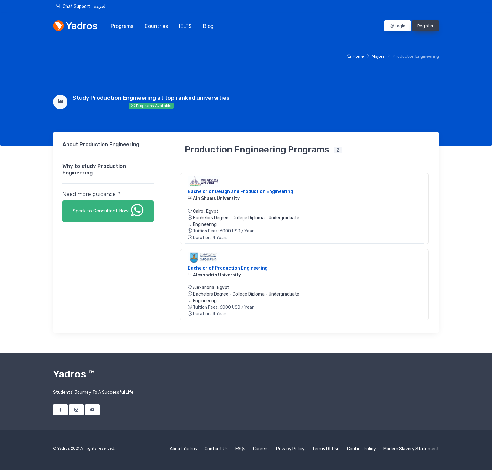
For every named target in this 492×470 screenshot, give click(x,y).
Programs (122, 26)
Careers (261, 448)
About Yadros (183, 448)
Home (355, 56)
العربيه (101, 6)
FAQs (240, 448)
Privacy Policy (290, 448)
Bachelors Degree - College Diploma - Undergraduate (246, 218)
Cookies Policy (361, 448)
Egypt (212, 211)
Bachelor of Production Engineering (228, 268)
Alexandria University (214, 275)
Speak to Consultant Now (108, 210)
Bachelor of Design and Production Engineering (240, 191)
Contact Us (216, 448)
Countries (156, 26)
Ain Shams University (214, 198)
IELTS (185, 26)
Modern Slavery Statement (411, 448)
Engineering (205, 224)
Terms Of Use (326, 448)
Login (397, 26)
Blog (208, 26)
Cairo (198, 211)
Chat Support (74, 6)
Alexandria (204, 287)
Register (425, 26)
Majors (378, 56)
